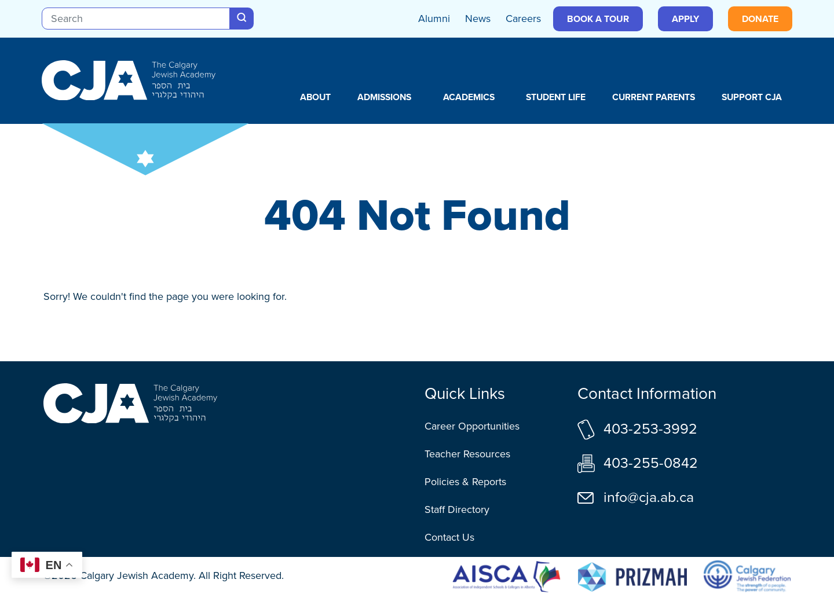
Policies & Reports (465, 481)
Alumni (434, 18)
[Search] (136, 19)
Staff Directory (457, 509)
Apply (685, 18)
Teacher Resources (467, 453)
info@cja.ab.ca (648, 497)
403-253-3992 (650, 428)
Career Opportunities (472, 426)
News (478, 18)
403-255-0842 (650, 463)
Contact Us (449, 537)
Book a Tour (598, 18)
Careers (523, 18)
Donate (760, 18)
